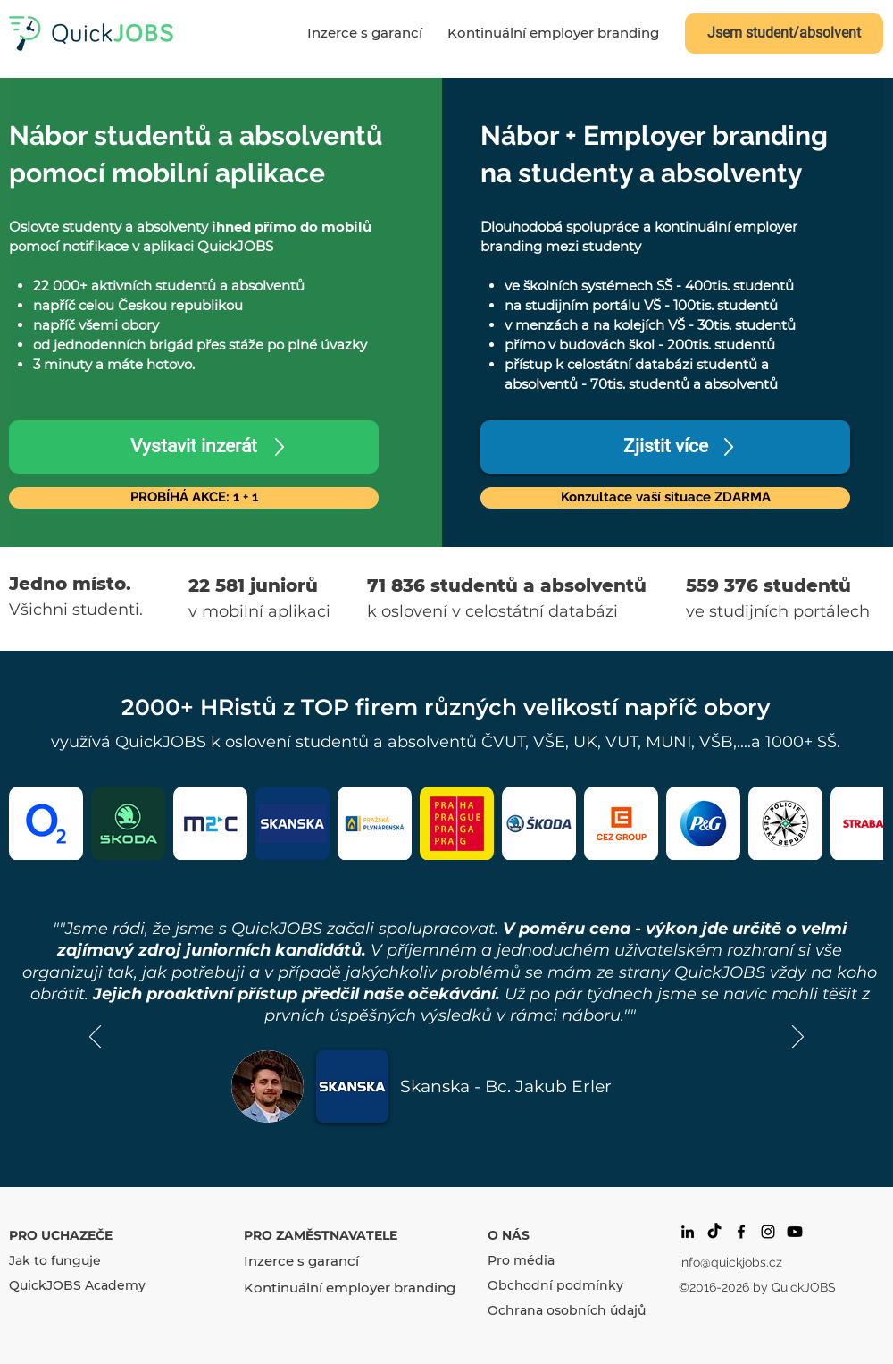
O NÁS (509, 1235)
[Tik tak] (714, 1232)
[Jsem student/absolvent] (784, 33)
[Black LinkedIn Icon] (688, 1232)
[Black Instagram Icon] (768, 1232)
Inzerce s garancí (301, 1260)
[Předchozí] (95, 1037)
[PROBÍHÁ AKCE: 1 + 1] (194, 498)
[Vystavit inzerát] (194, 447)
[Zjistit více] (665, 447)
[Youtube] (795, 1232)
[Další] (798, 1037)
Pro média (521, 1260)
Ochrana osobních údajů (567, 1310)
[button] (665, 498)
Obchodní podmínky (555, 1285)
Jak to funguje (55, 1260)
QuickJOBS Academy (77, 1285)
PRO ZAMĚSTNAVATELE (320, 1235)
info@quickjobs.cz (730, 1262)
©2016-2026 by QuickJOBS (757, 1287)
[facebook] (741, 1232)
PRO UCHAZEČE (61, 1235)
